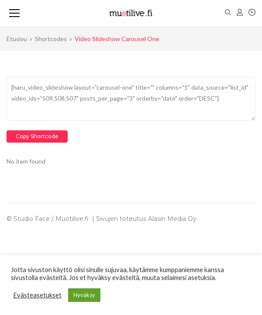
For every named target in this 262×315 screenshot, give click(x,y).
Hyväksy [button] (84, 294)
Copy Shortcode (37, 136)
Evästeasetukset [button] (37, 295)
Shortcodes (51, 38)
